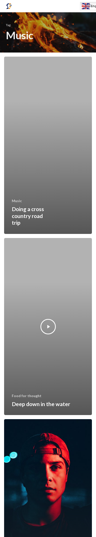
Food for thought (26, 396)
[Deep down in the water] (48, 326)
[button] (87, 6)
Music (17, 201)
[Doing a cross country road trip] (48, 145)
